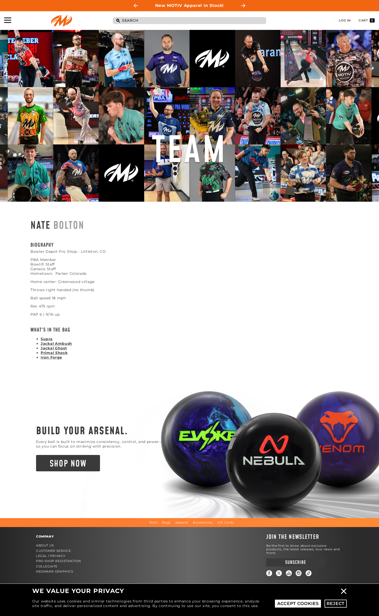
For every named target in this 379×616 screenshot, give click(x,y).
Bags (166, 522)
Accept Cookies (298, 603)
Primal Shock (54, 352)
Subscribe (295, 562)
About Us (45, 545)
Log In (345, 20)
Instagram (299, 573)
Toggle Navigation (7, 20)
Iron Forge (51, 357)
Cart (367, 20)
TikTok (308, 573)
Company (45, 536)
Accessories (203, 522)
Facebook (269, 573)
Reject (335, 603)
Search (118, 21)
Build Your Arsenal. (82, 431)
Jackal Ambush (56, 343)
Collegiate (47, 566)
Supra (47, 339)
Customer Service (53, 551)
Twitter (279, 573)
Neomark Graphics (54, 571)
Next (243, 5)
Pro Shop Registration (58, 561)
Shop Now (68, 464)
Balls (154, 522)
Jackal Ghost (54, 348)
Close (343, 591)
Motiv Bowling (61, 20)
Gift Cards (225, 522)
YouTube (289, 573)
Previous (135, 5)
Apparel (181, 522)
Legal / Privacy (50, 556)
